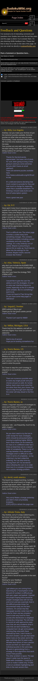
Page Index (17, 17)
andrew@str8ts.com (28, 46)
